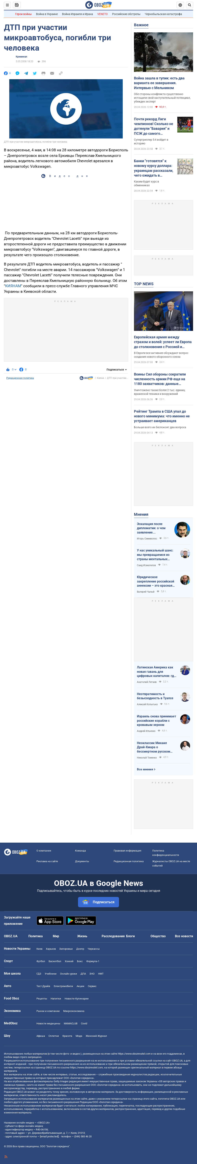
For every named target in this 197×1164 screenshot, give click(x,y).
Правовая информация (127, 850)
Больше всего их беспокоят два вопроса (160, 427)
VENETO (102, 14)
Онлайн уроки (68, 973)
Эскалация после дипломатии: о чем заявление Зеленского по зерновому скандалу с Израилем (153, 528)
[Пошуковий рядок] (189, 5)
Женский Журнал (96, 1035)
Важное (141, 25)
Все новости (184, 936)
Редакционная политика (20, 378)
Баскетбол (55, 961)
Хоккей (69, 961)
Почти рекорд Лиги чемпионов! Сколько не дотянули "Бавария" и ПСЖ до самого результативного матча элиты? (153, 126)
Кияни (100, 378)
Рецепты (41, 998)
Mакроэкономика (73, 1011)
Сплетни (53, 1035)
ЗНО (92, 973)
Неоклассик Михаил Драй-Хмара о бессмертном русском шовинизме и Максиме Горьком (154, 747)
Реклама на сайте (47, 861)
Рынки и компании (48, 1011)
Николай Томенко (147, 757)
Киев (39, 948)
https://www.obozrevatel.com (134, 1053)
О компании (43, 850)
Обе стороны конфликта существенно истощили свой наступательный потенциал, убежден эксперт (162, 97)
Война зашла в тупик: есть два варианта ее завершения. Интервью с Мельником (159, 83)
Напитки (56, 998)
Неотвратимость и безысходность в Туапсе (155, 696)
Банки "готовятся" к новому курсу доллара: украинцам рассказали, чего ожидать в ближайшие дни (153, 168)
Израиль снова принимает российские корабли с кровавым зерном (156, 720)
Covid (84, 1023)
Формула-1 (92, 961)
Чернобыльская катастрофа (163, 14)
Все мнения (145, 769)
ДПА (83, 973)
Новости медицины (48, 1023)
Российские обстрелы (126, 14)
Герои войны (23, 14)
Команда (80, 850)
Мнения (141, 514)
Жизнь (82, 936)
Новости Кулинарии (77, 998)
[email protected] (49, 1136)
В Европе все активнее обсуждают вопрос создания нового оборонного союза (161, 354)
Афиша (40, 1035)
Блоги (130, 936)
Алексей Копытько (147, 704)
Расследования (113, 936)
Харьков (51, 948)
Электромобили (63, 986)
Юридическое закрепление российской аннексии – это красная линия (155, 581)
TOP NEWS (143, 283)
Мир (56, 936)
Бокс (80, 961)
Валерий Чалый (145, 591)
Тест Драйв (43, 986)
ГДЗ (38, 973)
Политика (35, 936)
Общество (158, 936)
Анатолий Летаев (147, 682)
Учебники (51, 973)
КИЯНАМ (13, 286)
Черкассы (94, 948)
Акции (80, 986)
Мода (79, 1035)
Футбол (40, 961)
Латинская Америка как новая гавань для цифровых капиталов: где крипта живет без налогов (156, 671)
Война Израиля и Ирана (77, 14)
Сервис (92, 986)
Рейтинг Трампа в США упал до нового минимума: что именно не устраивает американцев (162, 416)
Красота (67, 1035)
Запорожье (66, 948)
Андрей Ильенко (146, 731)
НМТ (101, 973)
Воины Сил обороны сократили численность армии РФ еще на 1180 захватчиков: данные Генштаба (160, 379)
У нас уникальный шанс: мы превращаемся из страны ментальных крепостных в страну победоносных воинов (155, 555)
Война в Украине (47, 14)
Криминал (21, 56)
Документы (82, 861)
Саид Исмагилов (146, 565)
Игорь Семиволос (147, 538)
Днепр (80, 948)
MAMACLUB (70, 1023)
